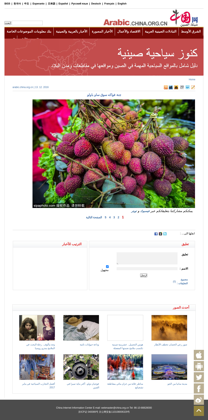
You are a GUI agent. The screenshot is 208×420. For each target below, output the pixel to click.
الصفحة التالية (94, 217)
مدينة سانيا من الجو (177, 383)
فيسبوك (145, 211)
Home (192, 79)
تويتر (134, 211)
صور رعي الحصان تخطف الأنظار (170, 344)
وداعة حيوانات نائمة (89, 344)
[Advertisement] (58, 297)
